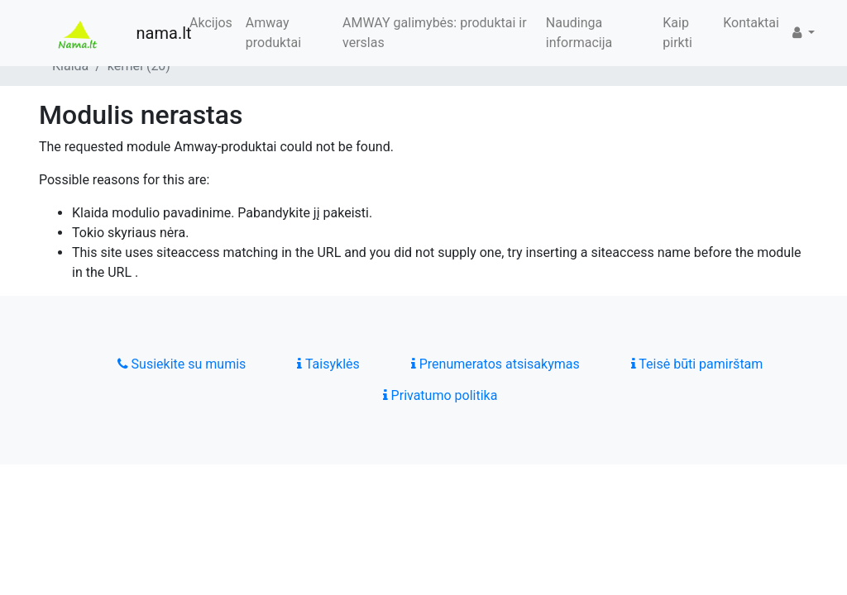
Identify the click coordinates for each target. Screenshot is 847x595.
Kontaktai (751, 23)
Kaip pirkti (677, 32)
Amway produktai (273, 32)
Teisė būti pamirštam (697, 364)
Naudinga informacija (579, 32)
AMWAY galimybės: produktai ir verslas (434, 32)
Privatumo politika (440, 395)
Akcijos (210, 23)
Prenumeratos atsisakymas (495, 364)
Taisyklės (328, 364)
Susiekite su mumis (181, 364)
